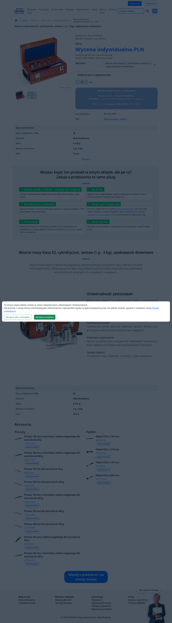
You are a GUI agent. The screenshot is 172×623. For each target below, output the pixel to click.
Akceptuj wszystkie (45, 317)
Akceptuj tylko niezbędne (18, 317)
